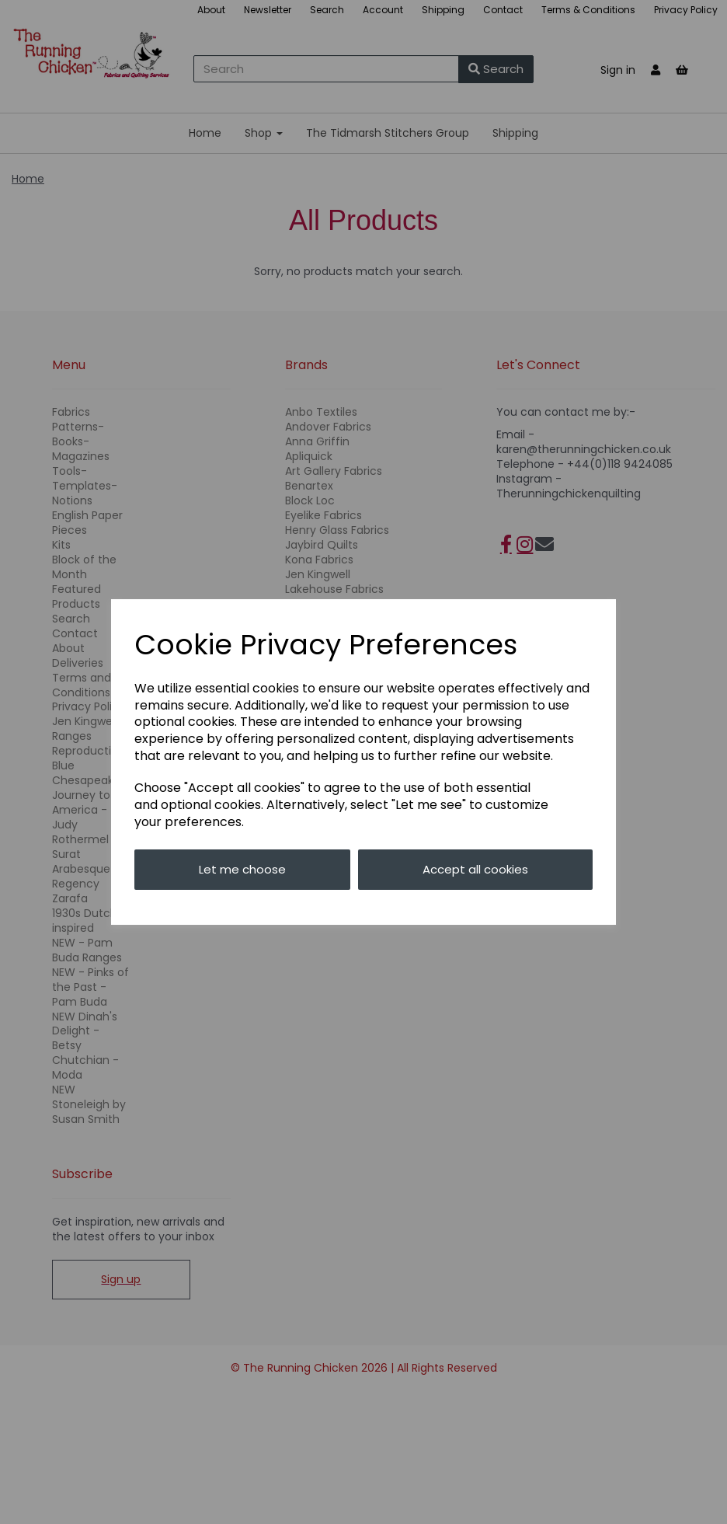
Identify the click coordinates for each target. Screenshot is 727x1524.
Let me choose (242, 869)
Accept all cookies (475, 869)
